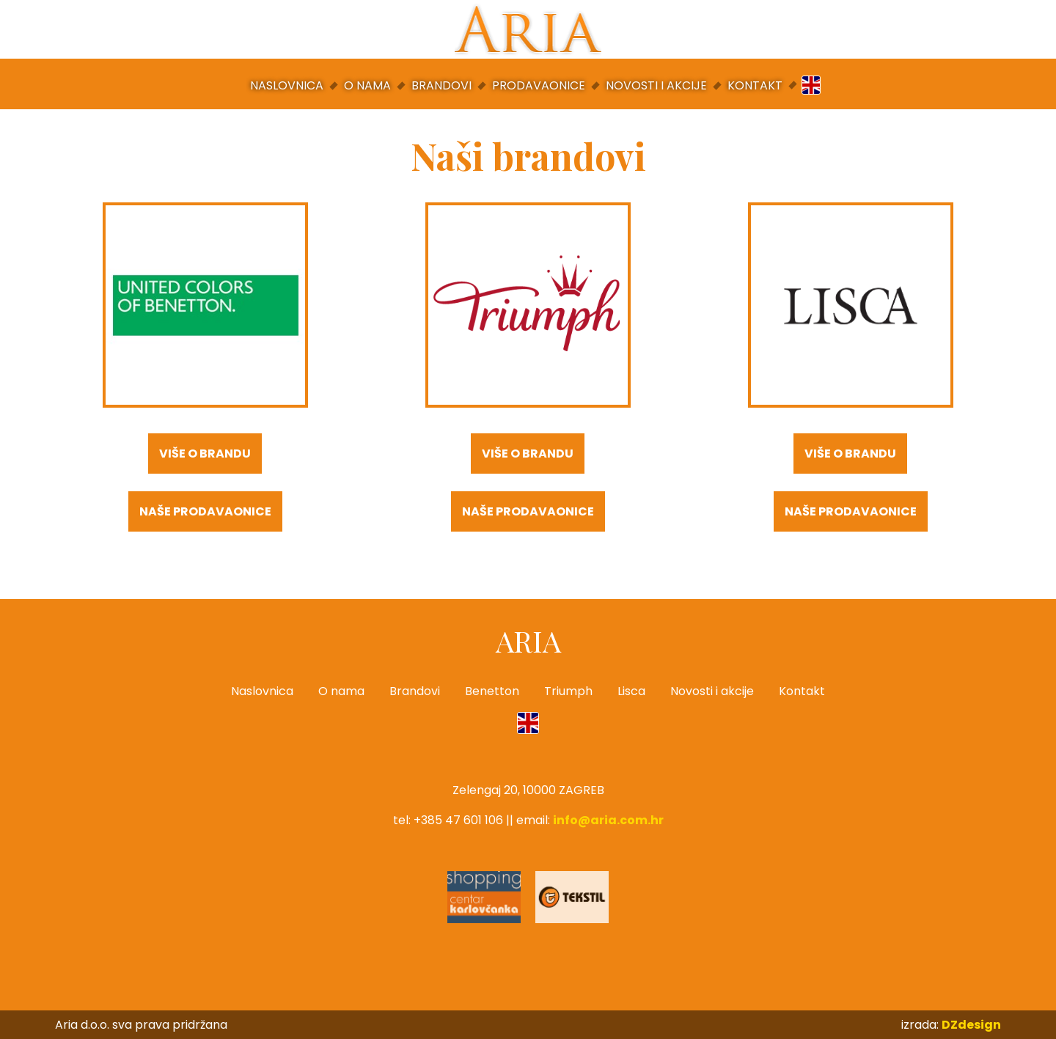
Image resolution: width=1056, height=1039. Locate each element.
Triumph (568, 691)
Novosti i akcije (656, 85)
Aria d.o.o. (528, 29)
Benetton (492, 691)
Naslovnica (286, 85)
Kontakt (754, 85)
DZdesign (971, 1024)
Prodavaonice (538, 85)
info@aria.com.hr (608, 820)
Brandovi (441, 85)
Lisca (631, 691)
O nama (367, 85)
